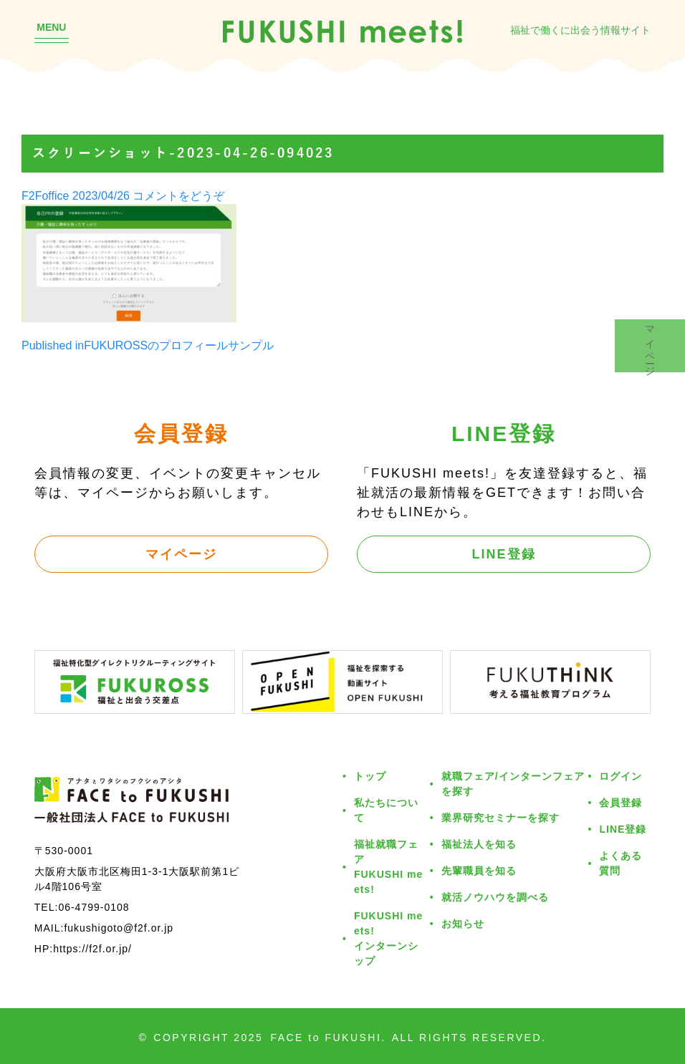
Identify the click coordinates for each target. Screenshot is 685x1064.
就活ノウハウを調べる (495, 896)
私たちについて (386, 810)
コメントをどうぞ (178, 195)
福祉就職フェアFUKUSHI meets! (388, 866)
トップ (370, 775)
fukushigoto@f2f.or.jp (118, 927)
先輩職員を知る (479, 870)
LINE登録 (504, 553)
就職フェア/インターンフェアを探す (513, 783)
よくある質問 (620, 863)
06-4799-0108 (93, 906)
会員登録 (620, 802)
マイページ (181, 553)
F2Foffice (45, 195)
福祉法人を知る (479, 843)
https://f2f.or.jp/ (92, 948)
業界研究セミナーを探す (500, 817)
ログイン (620, 775)
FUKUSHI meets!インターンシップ (388, 938)
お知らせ (462, 923)
